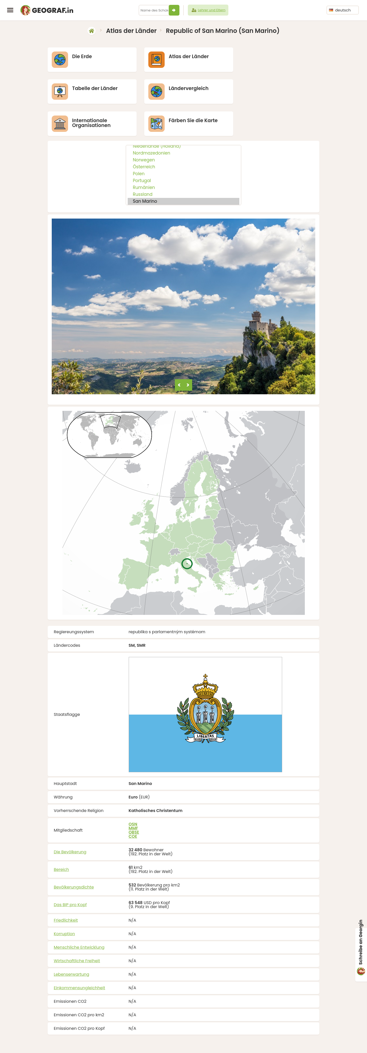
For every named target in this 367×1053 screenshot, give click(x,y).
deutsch (340, 10)
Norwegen (183, 128)
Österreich (183, 135)
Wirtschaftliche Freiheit (77, 929)
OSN (133, 792)
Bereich (61, 838)
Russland (183, 162)
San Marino (183, 169)
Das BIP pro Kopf (70, 873)
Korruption (64, 902)
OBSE (134, 800)
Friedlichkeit (66, 888)
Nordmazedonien (183, 121)
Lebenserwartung (71, 942)
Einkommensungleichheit (79, 956)
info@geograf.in (202, 1042)
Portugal (183, 148)
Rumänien (183, 155)
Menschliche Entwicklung (79, 915)
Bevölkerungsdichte (74, 855)
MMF (133, 796)
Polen (183, 141)
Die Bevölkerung (70, 820)
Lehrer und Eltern (208, 10)
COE (133, 804)
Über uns (227, 1042)
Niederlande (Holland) (183, 114)
